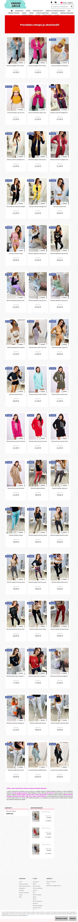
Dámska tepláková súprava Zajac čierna (59, 254)
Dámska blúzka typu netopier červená (37, 676)
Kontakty (21, 890)
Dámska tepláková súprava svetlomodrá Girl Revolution (37, 300)
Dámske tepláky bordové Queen (60, 629)
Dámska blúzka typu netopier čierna (16, 676)
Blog (20, 897)
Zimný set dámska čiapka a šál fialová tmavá (37, 113)
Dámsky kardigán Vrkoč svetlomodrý (16, 66)
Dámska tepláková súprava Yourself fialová (16, 300)
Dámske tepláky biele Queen (38, 723)
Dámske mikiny (37, 908)
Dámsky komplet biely (59, 207)
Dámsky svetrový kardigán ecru (16, 160)
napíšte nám (9, 813)
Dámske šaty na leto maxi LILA (37, 347)
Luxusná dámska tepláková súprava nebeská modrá (37, 770)
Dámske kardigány (67, 13)
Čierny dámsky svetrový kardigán (16, 207)
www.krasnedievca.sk (30, 791)
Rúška (28, 11)
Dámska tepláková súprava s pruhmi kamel (37, 254)
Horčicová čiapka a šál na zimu (15, 113)
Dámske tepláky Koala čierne (60, 582)
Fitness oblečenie (42, 13)
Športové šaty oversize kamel (16, 488)
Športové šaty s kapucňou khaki (47, 812)
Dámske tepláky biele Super (16, 770)
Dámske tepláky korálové (38, 488)
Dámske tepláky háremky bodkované (59, 535)
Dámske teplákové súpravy (55, 11)
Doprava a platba (23, 884)
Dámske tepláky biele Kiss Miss (60, 723)
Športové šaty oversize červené (38, 441)
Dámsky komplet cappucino (60, 347)
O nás (20, 882)
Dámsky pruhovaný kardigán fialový (59, 676)
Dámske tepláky (13, 13)
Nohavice (54, 13)
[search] (71, 6)
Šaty (69, 11)
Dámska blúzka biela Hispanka (15, 347)
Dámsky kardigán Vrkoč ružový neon (37, 66)
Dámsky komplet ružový (16, 254)
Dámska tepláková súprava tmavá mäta (59, 300)
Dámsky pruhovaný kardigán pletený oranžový (16, 723)
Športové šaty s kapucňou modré (47, 844)
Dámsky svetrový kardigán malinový (59, 160)
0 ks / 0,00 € (68, 2)
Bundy (24, 13)
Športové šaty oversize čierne (59, 441)
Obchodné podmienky (25, 886)
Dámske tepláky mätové (16, 535)
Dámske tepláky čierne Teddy (38, 629)
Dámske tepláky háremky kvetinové (37, 582)
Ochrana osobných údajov (24, 894)
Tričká (31, 13)
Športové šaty (38, 11)
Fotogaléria (22, 888)
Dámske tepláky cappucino (59, 488)
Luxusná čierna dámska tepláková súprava (59, 770)
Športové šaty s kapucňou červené (47, 828)
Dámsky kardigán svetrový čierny (37, 160)
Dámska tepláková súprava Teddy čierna (16, 629)
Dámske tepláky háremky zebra (16, 582)
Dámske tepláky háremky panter (38, 535)
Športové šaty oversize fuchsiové (16, 441)
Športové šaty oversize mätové (38, 394)
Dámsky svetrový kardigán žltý (37, 207)
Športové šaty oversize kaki (59, 394)
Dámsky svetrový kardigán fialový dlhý (59, 113)
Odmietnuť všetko (57, 918)
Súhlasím (71, 918)
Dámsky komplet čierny (15, 394)
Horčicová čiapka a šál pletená (59, 66)
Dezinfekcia (19, 11)
